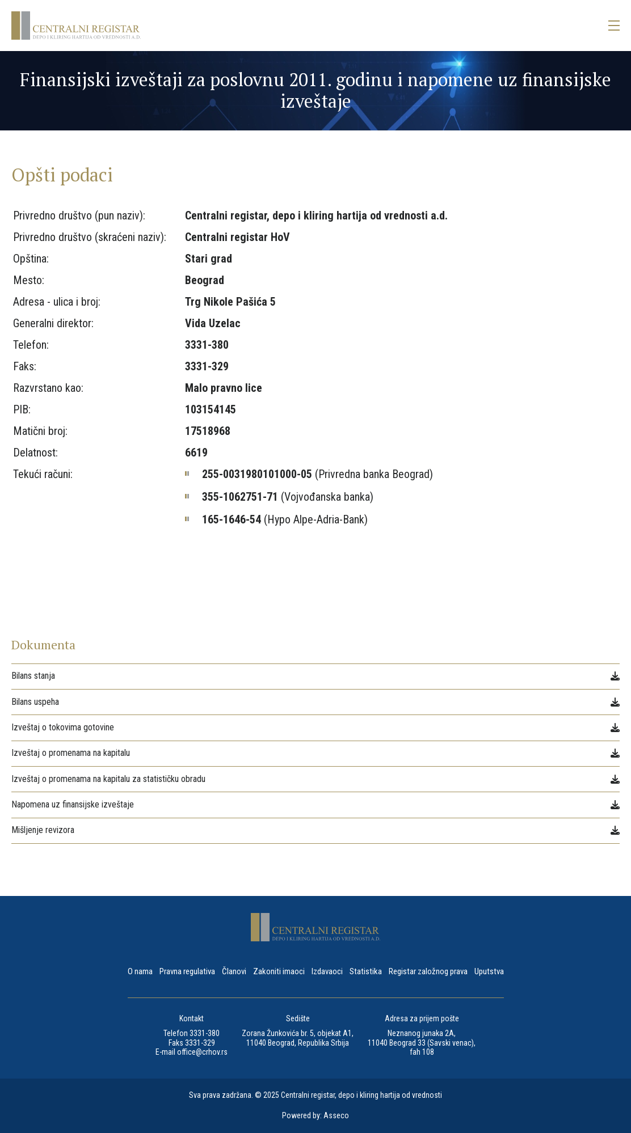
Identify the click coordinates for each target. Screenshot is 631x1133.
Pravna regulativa (187, 972)
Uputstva (489, 972)
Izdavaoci (327, 972)
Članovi (234, 972)
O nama (140, 972)
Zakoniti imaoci (279, 972)
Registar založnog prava (428, 972)
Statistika (366, 972)
